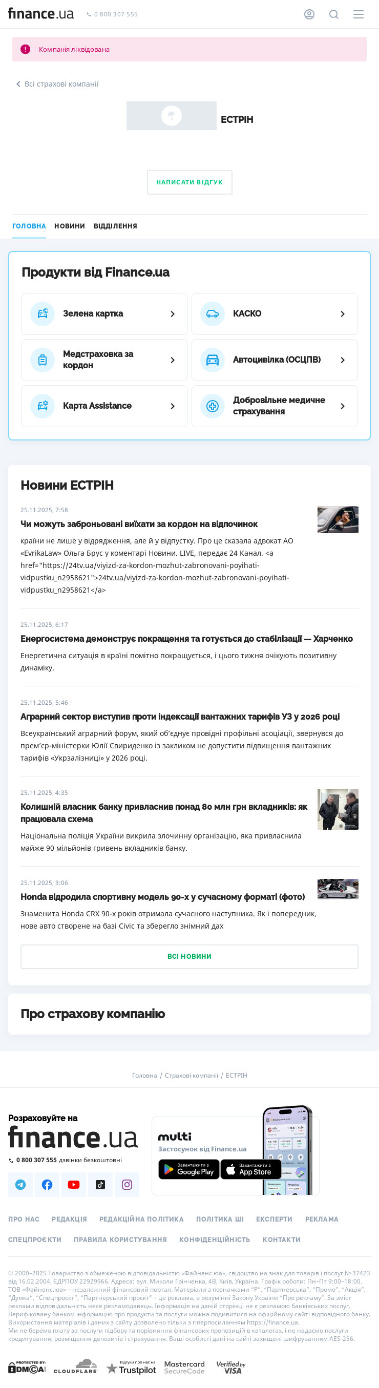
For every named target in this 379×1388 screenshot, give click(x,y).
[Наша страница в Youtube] (73, 1184)
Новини (69, 226)
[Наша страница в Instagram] (127, 1184)
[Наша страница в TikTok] (100, 1184)
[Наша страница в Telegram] (20, 1184)
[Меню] (358, 14)
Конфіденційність (214, 1240)
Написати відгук (189, 182)
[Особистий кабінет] (309, 14)
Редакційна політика (141, 1219)
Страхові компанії (191, 1075)
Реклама (322, 1219)
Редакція (69, 1219)
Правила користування (120, 1240)
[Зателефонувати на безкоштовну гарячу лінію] (73, 1159)
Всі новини (189, 956)
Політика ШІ (220, 1219)
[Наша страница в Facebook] (47, 1184)
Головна (29, 226)
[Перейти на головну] (41, 14)
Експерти (274, 1219)
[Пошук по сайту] (334, 14)
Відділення (116, 226)
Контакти (282, 1240)
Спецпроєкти (34, 1240)
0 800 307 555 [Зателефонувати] (112, 14)
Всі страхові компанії (55, 84)
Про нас (23, 1219)
